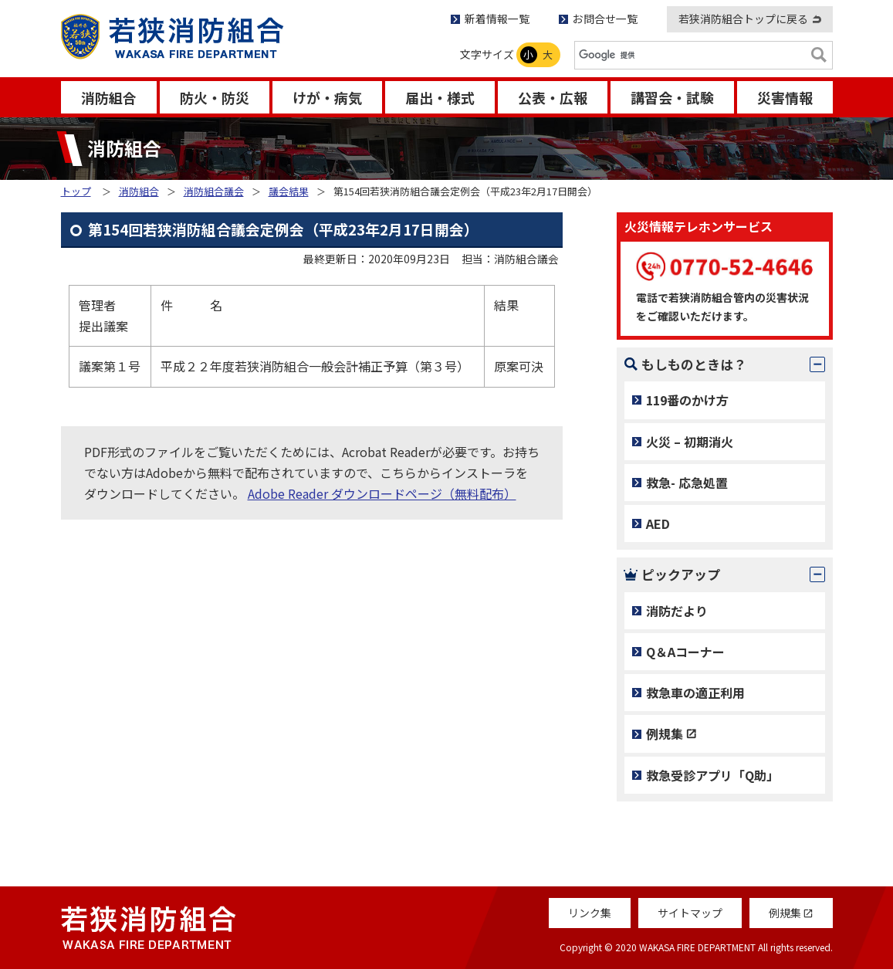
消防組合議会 (214, 191)
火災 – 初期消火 (689, 441)
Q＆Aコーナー (685, 651)
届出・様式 (440, 97)
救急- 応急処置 (687, 482)
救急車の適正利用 (695, 692)
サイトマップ (690, 912)
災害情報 (785, 97)
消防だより (677, 610)
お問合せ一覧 (605, 18)
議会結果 (289, 191)
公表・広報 (552, 97)
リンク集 (589, 912)
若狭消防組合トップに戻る (743, 18)
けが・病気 (327, 97)
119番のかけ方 (687, 400)
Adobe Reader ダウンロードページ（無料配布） (382, 493)
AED (658, 523)
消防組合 (109, 97)
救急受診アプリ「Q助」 (712, 775)
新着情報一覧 (497, 18)
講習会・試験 (672, 97)
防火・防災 (214, 97)
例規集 (664, 733)
